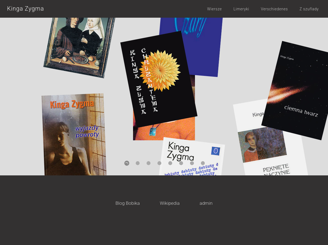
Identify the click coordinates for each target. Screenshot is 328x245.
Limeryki (241, 9)
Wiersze (214, 9)
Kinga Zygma (25, 8)
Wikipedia (169, 203)
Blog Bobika (127, 203)
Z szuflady (309, 9)
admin (206, 203)
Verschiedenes (274, 9)
